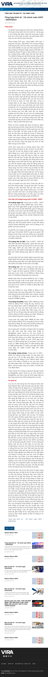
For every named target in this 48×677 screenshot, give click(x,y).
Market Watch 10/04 (11, 556)
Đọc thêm (9, 528)
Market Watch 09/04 (11, 578)
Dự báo (3, 663)
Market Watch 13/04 (11, 532)
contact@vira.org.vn (10, 673)
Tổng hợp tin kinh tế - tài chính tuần (20, 13)
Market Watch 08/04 (11, 612)
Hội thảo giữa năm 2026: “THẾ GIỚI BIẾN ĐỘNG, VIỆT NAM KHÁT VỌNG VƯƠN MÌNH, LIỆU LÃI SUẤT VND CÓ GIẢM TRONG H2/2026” (18, 603)
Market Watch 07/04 (11, 637)
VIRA (7, 4)
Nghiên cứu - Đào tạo (23, 663)
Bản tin (10, 663)
